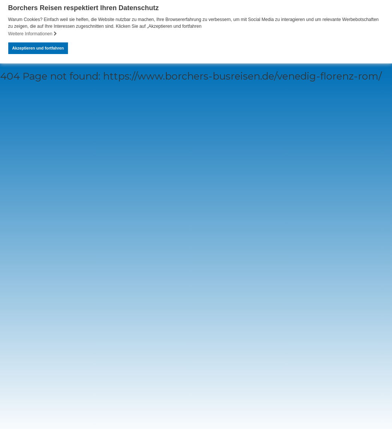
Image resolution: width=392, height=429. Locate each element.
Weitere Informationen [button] (32, 33)
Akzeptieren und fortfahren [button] (38, 48)
